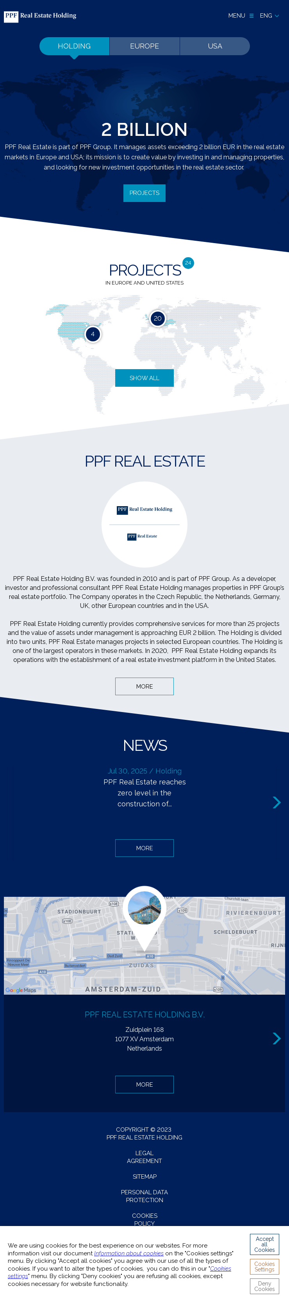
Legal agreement (144, 1157)
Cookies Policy (144, 1219)
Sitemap (145, 1176)
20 (158, 318)
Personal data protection (144, 1196)
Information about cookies (129, 1253)
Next (278, 802)
